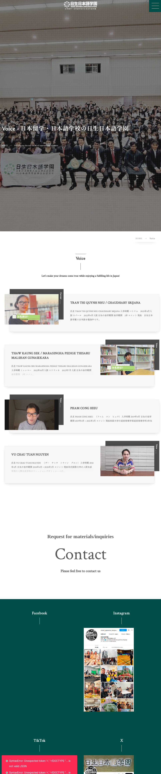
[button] (80, 573)
